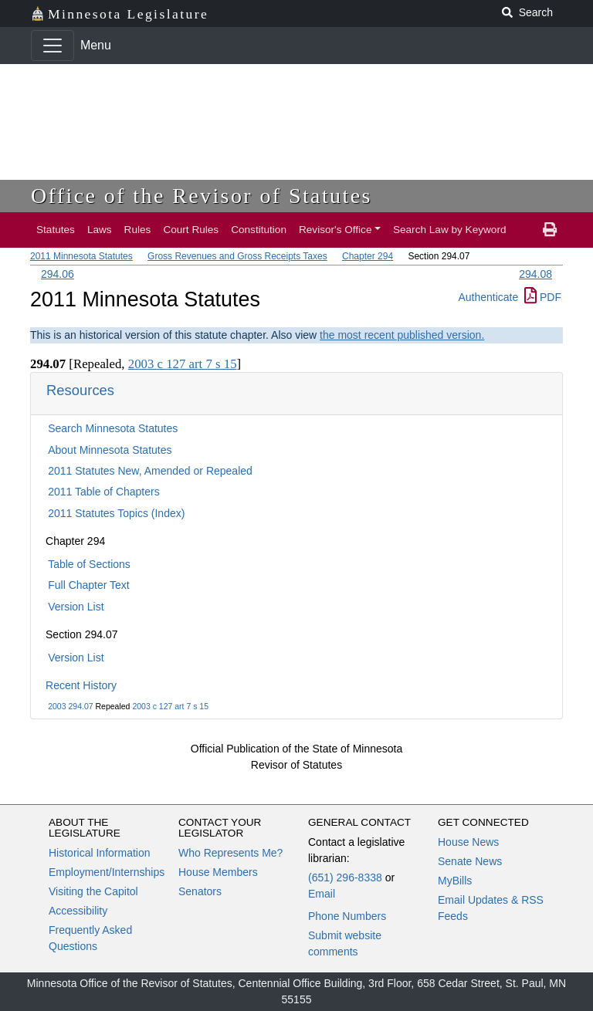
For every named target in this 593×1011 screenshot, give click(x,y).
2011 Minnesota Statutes (81, 256)
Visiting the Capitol (93, 891)
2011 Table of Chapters (104, 491)
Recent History (81, 685)
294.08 (535, 274)
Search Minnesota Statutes (113, 428)
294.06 (57, 274)
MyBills (455, 880)
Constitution (258, 229)
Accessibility (78, 910)
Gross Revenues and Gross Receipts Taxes (237, 256)
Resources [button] (80, 390)
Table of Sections (89, 564)
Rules (137, 229)
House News (468, 842)
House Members (218, 872)
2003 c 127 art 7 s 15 (170, 706)
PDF (542, 297)
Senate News (470, 861)
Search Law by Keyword (450, 229)
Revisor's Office (335, 229)
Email (321, 894)
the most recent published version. (402, 335)
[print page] (550, 230)
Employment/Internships (106, 872)
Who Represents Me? (230, 853)
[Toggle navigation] (52, 45)
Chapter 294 (367, 256)
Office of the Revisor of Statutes (201, 196)
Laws (99, 229)
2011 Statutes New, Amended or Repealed (150, 471)
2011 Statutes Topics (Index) (116, 513)
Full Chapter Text (89, 585)
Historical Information (100, 853)
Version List (75, 606)
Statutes (55, 229)
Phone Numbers (347, 916)
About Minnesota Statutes (109, 450)
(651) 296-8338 (345, 877)
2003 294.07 (70, 706)
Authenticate (488, 297)
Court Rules (191, 229)
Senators (200, 891)
